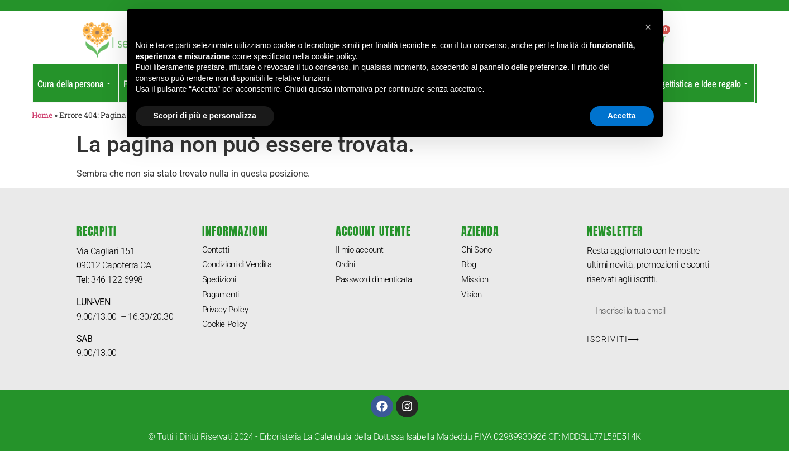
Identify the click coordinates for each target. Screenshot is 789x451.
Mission (476, 282)
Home (42, 115)
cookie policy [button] (334, 56)
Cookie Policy (227, 330)
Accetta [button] (622, 115)
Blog (469, 266)
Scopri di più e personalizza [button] (205, 115)
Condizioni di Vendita (241, 266)
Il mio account (362, 250)
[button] (648, 27)
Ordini (346, 266)
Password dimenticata (377, 282)
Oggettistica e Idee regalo (698, 83)
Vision (472, 298)
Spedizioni (221, 282)
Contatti (216, 250)
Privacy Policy (228, 314)
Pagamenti (222, 298)
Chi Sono (477, 250)
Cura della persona (73, 83)
